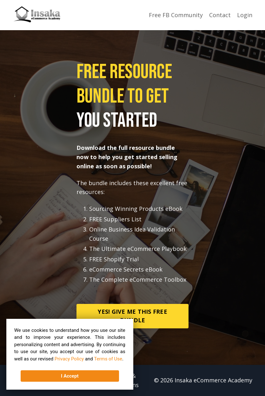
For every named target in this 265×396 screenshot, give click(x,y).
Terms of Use (108, 359)
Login (244, 15)
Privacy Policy (69, 359)
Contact (220, 15)
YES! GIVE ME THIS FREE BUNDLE (132, 316)
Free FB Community (176, 15)
